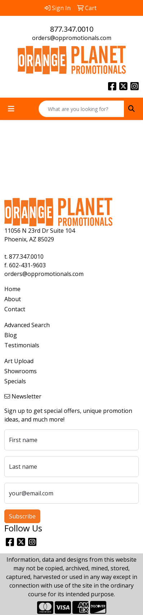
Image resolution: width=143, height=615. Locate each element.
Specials (15, 381)
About (12, 299)
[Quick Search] (81, 109)
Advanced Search (27, 325)
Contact (14, 309)
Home (12, 289)
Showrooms (20, 371)
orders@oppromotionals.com (71, 38)
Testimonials (21, 345)
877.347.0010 (71, 29)
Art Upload (18, 361)
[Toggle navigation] (11, 109)
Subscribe (22, 516)
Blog (10, 335)
